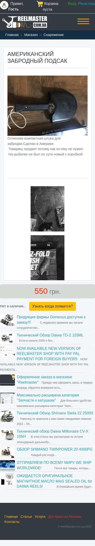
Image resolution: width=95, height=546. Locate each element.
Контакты (12, 522)
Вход (72, 4)
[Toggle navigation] (83, 24)
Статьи (26, 516)
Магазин (31, 35)
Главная (12, 35)
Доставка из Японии (64, 516)
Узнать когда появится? (52, 306)
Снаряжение (54, 35)
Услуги (40, 516)
